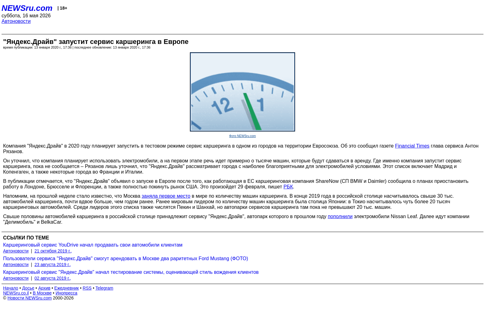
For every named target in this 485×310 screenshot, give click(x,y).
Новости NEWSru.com (29, 297)
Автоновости (16, 21)
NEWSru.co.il (16, 293)
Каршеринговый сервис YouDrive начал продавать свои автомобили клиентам (92, 245)
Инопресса (67, 293)
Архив (44, 288)
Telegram (105, 288)
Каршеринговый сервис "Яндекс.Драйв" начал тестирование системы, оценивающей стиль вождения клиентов (131, 272)
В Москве (42, 293)
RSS (87, 288)
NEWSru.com (27, 8)
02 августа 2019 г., (53, 278)
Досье (28, 288)
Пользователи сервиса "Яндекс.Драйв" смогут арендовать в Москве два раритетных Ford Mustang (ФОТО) (125, 258)
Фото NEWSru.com (242, 136)
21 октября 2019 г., (53, 250)
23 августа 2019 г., (53, 264)
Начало (10, 288)
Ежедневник (66, 288)
